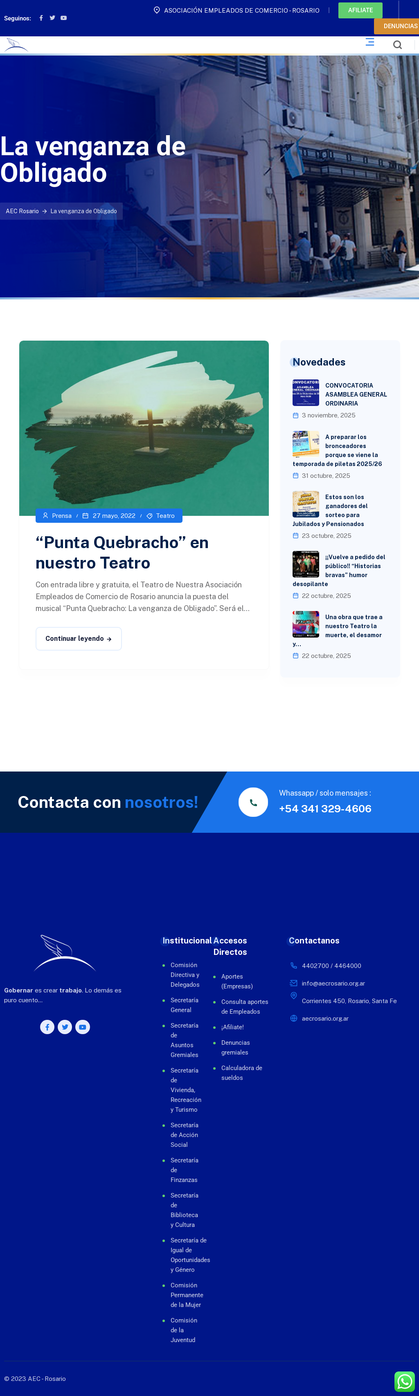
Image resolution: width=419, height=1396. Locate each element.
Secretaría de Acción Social (180, 1135)
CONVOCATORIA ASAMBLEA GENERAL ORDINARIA (356, 394)
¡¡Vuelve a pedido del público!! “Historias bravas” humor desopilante (339, 570)
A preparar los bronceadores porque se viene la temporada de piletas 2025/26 (337, 450)
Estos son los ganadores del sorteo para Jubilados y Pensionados (330, 510)
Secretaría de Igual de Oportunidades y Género (180, 1255)
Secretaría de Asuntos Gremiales (180, 1040)
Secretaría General (180, 1005)
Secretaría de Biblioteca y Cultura (180, 1210)
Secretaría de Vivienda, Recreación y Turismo (180, 1090)
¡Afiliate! (232, 1027)
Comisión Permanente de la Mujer (180, 1295)
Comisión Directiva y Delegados (180, 974)
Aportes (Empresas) (237, 981)
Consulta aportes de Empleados (244, 1006)
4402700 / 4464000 (331, 965)
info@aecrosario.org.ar (333, 983)
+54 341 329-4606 (325, 809)
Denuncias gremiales (235, 1047)
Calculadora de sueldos (241, 1073)
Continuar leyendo (74, 638)
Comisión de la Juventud (180, 1330)
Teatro (165, 515)
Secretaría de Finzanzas (180, 1170)
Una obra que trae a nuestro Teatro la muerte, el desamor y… (338, 630)
